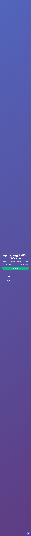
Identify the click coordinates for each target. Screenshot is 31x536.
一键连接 (15, 268)
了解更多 (15, 272)
